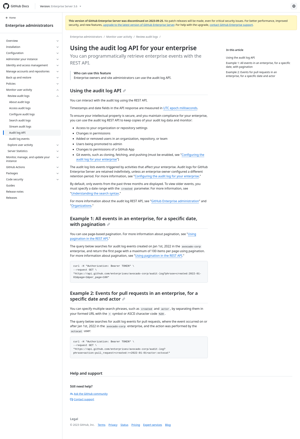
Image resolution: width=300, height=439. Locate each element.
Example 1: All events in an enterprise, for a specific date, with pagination (133, 221)
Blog (168, 425)
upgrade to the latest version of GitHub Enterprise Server (138, 25)
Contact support (82, 399)
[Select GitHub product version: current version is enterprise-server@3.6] (60, 6)
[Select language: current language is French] (294, 6)
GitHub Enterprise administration (175, 201)
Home (10, 17)
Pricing (135, 425)
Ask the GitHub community (89, 394)
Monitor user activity (119, 36)
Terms (101, 425)
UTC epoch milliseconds (180, 108)
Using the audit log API (98, 90)
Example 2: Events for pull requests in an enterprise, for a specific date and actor (134, 296)
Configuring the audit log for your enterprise (167, 176)
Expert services (152, 425)
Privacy (112, 425)
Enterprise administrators (29, 25)
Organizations (81, 206)
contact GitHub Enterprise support (231, 25)
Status (124, 425)
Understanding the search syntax (95, 193)
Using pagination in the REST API (158, 255)
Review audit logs (147, 36)
